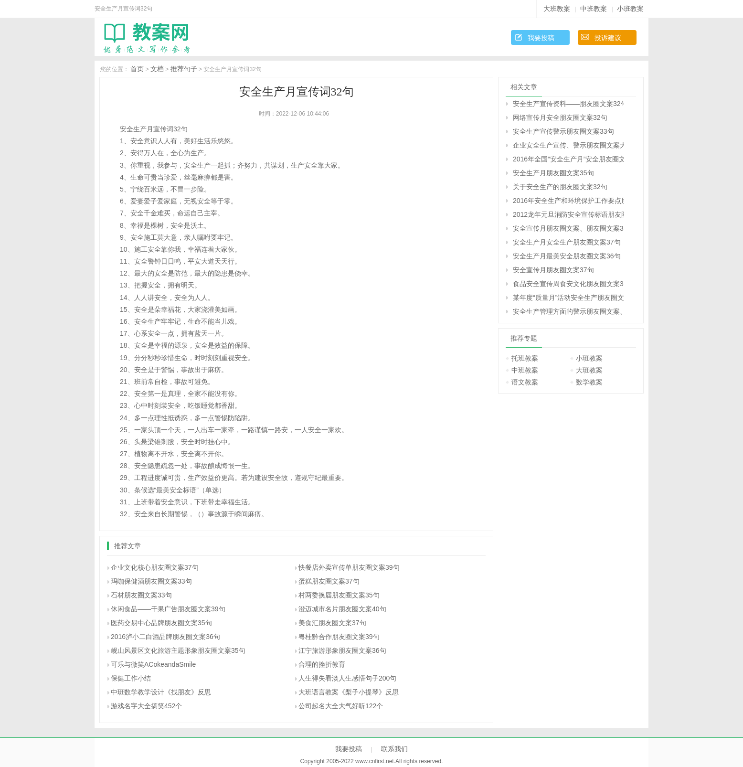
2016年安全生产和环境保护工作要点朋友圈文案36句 (568, 200)
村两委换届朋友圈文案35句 (339, 595)
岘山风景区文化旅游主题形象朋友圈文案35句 (178, 650)
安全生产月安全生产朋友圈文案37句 (567, 242)
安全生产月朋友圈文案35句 (553, 173)
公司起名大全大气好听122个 (340, 706)
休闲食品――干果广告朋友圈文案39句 (168, 609)
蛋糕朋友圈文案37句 (329, 581)
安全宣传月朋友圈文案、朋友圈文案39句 (568, 228)
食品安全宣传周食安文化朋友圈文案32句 (568, 284)
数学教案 (589, 382)
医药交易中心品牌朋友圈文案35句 (161, 623)
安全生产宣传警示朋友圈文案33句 (563, 131)
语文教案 (524, 382)
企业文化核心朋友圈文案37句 (155, 567)
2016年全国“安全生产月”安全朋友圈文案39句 (568, 159)
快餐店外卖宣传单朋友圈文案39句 (349, 567)
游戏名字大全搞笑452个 (146, 706)
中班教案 (593, 8)
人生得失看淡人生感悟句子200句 (347, 678)
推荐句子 (183, 69)
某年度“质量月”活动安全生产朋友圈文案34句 (568, 297)
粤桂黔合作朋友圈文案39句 (339, 636)
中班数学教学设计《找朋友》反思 (161, 692)
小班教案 (630, 8)
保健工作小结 (131, 678)
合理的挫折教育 (321, 664)
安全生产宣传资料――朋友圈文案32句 (568, 103)
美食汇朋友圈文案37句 (332, 623)
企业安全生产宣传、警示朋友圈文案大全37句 (568, 145)
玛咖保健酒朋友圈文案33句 (151, 581)
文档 (157, 69)
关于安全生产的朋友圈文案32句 (560, 187)
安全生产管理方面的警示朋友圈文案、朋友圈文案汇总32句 (568, 311)
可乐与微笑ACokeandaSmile (153, 664)
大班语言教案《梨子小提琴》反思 (348, 692)
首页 (137, 69)
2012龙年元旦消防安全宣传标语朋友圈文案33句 (568, 214)
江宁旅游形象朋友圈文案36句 (342, 650)
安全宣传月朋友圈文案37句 (553, 270)
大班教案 (556, 8)
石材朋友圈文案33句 (141, 595)
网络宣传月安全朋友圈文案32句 (560, 117)
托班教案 (524, 358)
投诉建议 (607, 38)
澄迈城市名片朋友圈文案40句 (342, 609)
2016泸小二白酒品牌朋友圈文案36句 (165, 636)
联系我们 (394, 749)
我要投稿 (541, 38)
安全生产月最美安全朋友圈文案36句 (567, 256)
